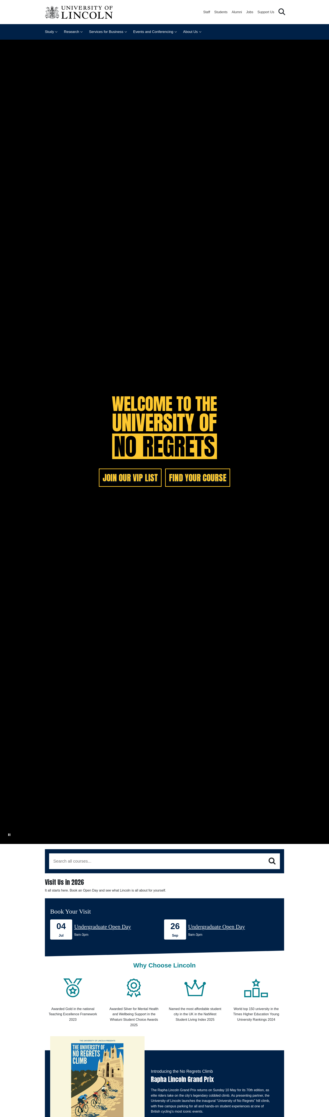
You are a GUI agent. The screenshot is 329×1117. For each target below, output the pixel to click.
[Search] (272, 861)
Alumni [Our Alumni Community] (237, 12)
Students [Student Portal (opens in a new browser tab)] (220, 12)
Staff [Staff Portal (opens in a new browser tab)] (206, 12)
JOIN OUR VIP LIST (130, 477)
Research (71, 32)
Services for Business (106, 32)
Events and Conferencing (153, 32)
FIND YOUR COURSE (197, 477)
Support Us (265, 12)
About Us (190, 32)
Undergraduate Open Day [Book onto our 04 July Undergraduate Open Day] (102, 927)
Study (49, 32)
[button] (281, 12)
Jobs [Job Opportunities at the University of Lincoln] (249, 12)
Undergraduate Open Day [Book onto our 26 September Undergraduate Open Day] (216, 927)
